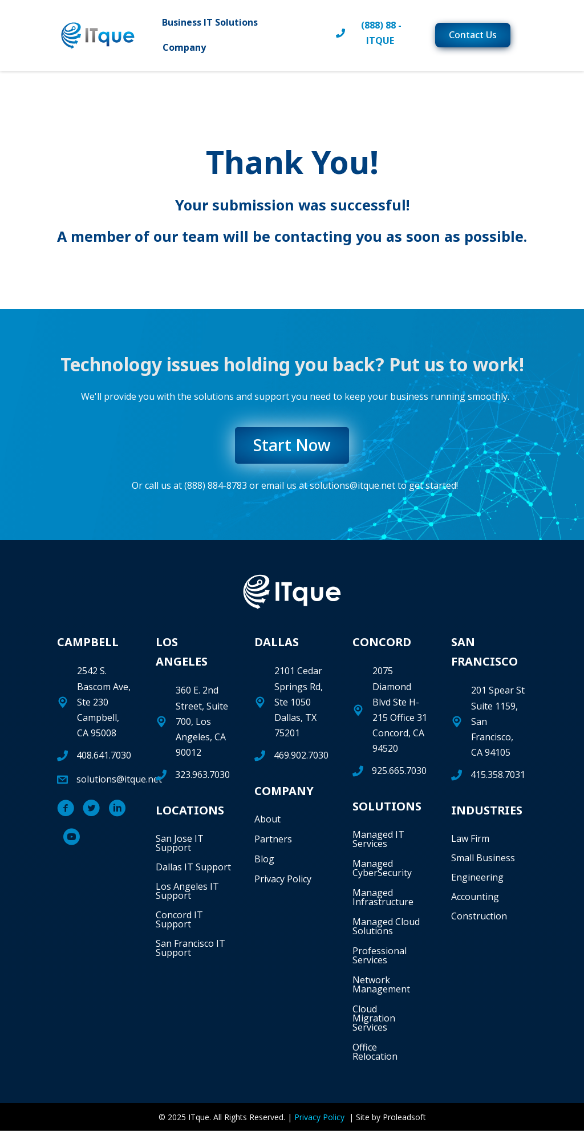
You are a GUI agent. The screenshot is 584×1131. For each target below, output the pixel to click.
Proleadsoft (404, 1118)
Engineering (477, 878)
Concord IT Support (179, 920)
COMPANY (284, 792)
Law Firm (470, 839)
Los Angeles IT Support (187, 892)
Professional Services (379, 957)
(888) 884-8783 (215, 487)
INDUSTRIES (486, 811)
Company (189, 49)
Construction (479, 917)
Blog (264, 860)
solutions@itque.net (352, 487)
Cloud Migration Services (373, 1019)
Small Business (483, 859)
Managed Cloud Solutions (386, 928)
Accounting (475, 897)
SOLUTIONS (386, 808)
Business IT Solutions (215, 24)
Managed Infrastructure (382, 899)
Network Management (381, 986)
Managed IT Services (378, 841)
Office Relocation (375, 1053)
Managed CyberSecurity (382, 870)
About (267, 820)
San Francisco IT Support (190, 949)
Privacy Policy (282, 880)
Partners (273, 840)
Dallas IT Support (193, 868)
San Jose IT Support (180, 844)
